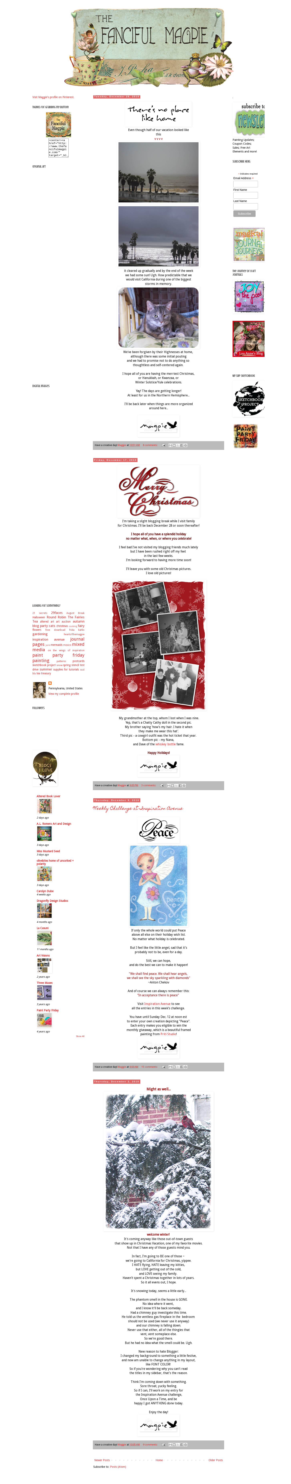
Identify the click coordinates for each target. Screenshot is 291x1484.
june (48, 648)
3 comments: (149, 785)
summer (46, 673)
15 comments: (149, 1066)
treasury (46, 677)
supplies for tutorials (66, 673)
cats (52, 629)
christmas (62, 629)
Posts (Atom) (118, 1466)
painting (40, 664)
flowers (36, 633)
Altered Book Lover (48, 799)
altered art (47, 625)
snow (59, 668)
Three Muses (44, 986)
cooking (73, 630)
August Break (75, 616)
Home (159, 1460)
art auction (63, 625)
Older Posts (216, 1460)
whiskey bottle (166, 744)
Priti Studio (168, 1034)
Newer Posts (102, 1460)
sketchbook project (44, 668)
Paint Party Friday (48, 1014)
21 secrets (39, 616)
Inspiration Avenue (157, 1004)
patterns (61, 664)
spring (67, 668)
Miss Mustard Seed (48, 854)
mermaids (56, 648)
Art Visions (43, 959)
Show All (80, 1040)
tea (38, 677)
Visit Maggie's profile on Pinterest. (53, 97)
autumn (78, 625)
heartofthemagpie (74, 637)
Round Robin (56, 621)
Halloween (38, 621)
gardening (40, 638)
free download (55, 633)
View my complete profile (63, 697)
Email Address (243, 178)
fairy (81, 629)
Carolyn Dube (45, 894)
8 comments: (150, 445)
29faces (57, 616)
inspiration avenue (48, 643)
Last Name (240, 201)
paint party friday (58, 658)
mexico (67, 648)
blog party (40, 629)
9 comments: (150, 1444)
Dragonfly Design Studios (52, 904)
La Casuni (42, 931)
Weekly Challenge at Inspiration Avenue (138, 808)
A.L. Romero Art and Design (54, 827)
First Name (240, 189)
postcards (78, 664)
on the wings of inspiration (66, 653)
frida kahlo (76, 633)
